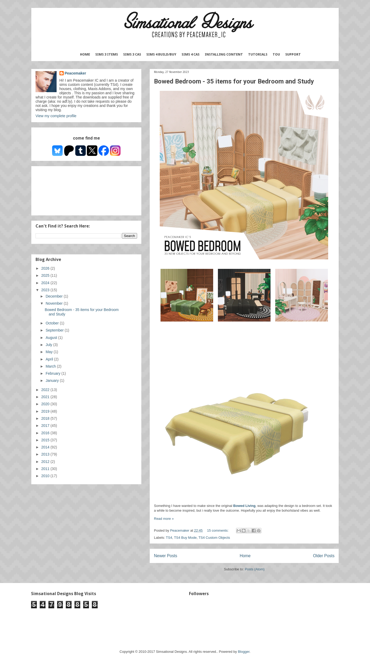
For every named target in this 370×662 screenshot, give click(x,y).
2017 (46, 425)
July (49, 345)
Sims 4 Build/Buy (161, 54)
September (55, 330)
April (50, 359)
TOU (276, 54)
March (51, 366)
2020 (46, 404)
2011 (46, 469)
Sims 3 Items (106, 54)
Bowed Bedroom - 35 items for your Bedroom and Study (234, 81)
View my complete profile (56, 116)
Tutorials (257, 54)
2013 (46, 454)
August (52, 337)
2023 (46, 290)
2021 (46, 397)
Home (85, 54)
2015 (46, 440)
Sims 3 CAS (132, 54)
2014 (46, 447)
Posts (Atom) (254, 569)
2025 (46, 275)
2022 (46, 390)
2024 (46, 283)
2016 (46, 433)
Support (293, 54)
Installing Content (224, 54)
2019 (46, 411)
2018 (46, 418)
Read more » (164, 519)
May (49, 352)
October (53, 323)
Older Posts (323, 556)
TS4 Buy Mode (185, 538)
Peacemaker (75, 73)
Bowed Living (244, 506)
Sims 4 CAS (190, 54)
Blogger (243, 652)
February (53, 373)
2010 (46, 476)
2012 (46, 462)
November (54, 303)
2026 (46, 268)
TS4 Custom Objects (214, 538)
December (54, 296)
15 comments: (218, 530)
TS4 (169, 538)
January (53, 380)
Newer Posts (165, 556)
